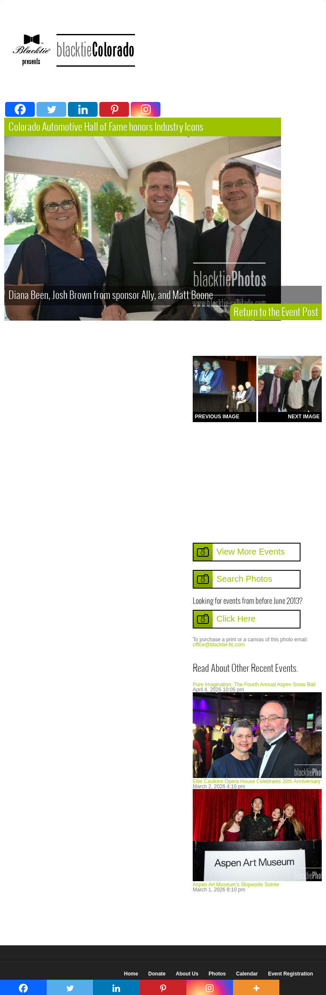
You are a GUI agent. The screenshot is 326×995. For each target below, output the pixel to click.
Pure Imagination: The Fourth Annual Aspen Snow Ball (254, 685)
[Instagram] (145, 109)
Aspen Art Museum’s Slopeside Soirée (236, 885)
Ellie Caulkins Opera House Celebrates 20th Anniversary (256, 781)
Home (131, 974)
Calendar (247, 974)
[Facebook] (20, 109)
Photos (217, 974)
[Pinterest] (114, 109)
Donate (157, 974)
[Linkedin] (83, 109)
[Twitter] (51, 109)
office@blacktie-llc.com (219, 645)
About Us (187, 974)
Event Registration (290, 974)
